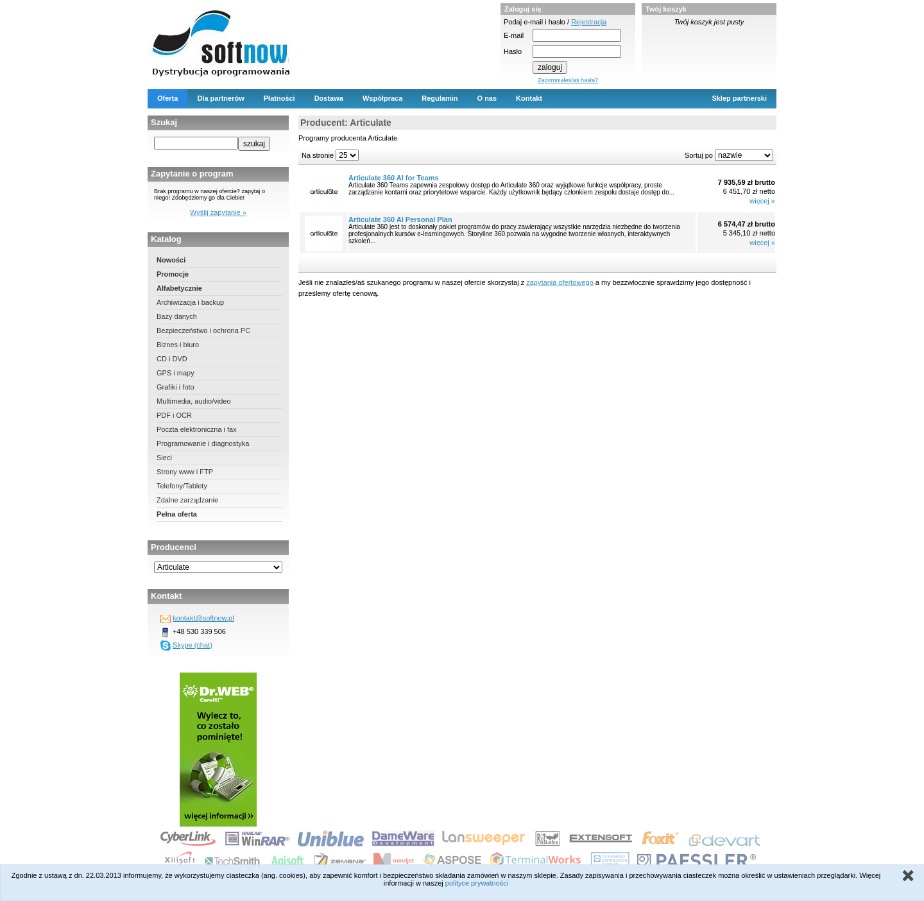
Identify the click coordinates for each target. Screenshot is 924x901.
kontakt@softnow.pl (203, 618)
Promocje (173, 274)
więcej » (762, 201)
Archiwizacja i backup (190, 302)
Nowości (171, 260)
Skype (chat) (192, 645)
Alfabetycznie (179, 288)
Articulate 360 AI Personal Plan (400, 219)
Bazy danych (177, 316)
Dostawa (328, 98)
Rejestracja (588, 22)
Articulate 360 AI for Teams (393, 178)
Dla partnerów (220, 98)
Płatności (279, 98)
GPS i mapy (175, 373)
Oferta (167, 98)
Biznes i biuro (178, 344)
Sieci (164, 457)
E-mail (514, 35)
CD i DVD (172, 359)
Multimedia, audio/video (194, 401)
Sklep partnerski (739, 98)
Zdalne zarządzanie (187, 500)
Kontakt (529, 98)
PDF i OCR (174, 415)
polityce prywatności (476, 883)
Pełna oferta (177, 514)
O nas (487, 98)
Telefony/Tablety (182, 486)
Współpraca (382, 98)
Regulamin (440, 98)
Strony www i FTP (185, 472)
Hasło (513, 51)
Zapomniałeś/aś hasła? (568, 80)
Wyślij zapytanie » (218, 212)
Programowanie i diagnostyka (203, 443)
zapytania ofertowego (560, 282)
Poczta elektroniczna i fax (197, 429)
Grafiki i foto (175, 387)
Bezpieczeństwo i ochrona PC (203, 330)
